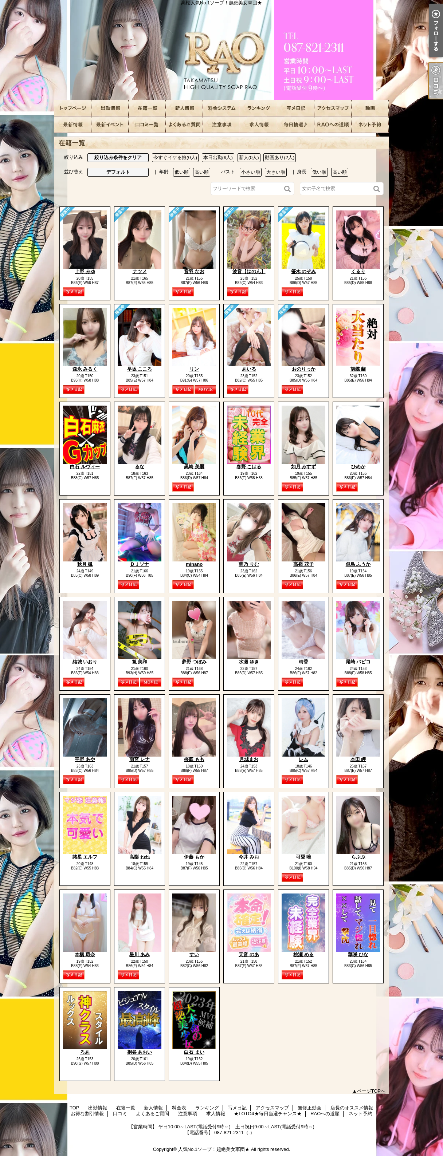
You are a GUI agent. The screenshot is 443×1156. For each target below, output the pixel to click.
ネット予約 (370, 125)
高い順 (202, 172)
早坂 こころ (139, 369)
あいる (249, 369)
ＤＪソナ (139, 564)
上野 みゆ (85, 271)
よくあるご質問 (184, 125)
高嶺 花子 (303, 564)
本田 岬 (358, 759)
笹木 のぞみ (303, 271)
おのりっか (303, 369)
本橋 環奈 (85, 954)
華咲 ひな (358, 954)
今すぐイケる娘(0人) (175, 157)
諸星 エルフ (85, 857)
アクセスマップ (333, 108)
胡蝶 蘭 (358, 369)
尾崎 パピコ (358, 661)
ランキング (258, 108)
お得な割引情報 (110, 125)
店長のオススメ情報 (72, 125)
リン (194, 369)
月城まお (248, 759)
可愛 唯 (303, 857)
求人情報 (258, 125)
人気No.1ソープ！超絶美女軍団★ (214, 1149)
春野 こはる (249, 466)
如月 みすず (303, 466)
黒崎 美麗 (194, 466)
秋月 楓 (85, 564)
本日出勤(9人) (218, 157)
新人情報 (184, 108)
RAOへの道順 (333, 125)
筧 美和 (140, 661)
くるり (358, 271)
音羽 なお (194, 271)
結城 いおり (85, 661)
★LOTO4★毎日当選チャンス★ (295, 125)
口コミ (147, 125)
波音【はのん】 (249, 271)
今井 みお (249, 857)
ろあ (85, 1052)
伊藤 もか (194, 857)
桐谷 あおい (139, 1052)
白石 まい (194, 1052)
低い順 (182, 172)
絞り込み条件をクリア (118, 157)
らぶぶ (358, 857)
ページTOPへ (371, 1091)
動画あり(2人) (279, 157)
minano (194, 564)
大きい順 (275, 172)
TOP (72, 108)
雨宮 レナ (139, 759)
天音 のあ (249, 954)
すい (194, 954)
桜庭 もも (194, 759)
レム (303, 759)
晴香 (303, 661)
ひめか (358, 466)
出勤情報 (110, 108)
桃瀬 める (303, 954)
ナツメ (140, 271)
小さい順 (250, 172)
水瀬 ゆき (249, 661)
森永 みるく (85, 369)
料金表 (221, 108)
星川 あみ (139, 954)
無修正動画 (370, 108)
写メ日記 (295, 108)
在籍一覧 (147, 108)
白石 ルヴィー (85, 466)
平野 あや (85, 759)
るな (139, 466)
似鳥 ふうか (358, 564)
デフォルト (118, 172)
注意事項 (221, 125)
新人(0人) (249, 157)
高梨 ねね (139, 857)
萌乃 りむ (249, 564)
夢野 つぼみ (194, 661)
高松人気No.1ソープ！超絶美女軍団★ (221, 50)
